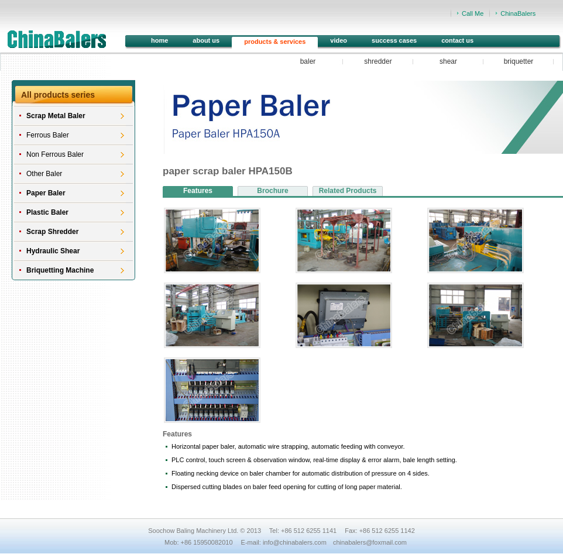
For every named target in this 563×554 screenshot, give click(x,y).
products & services (274, 41)
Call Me (472, 13)
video (338, 40)
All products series (58, 94)
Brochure (272, 191)
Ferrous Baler (47, 135)
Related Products (348, 191)
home (159, 40)
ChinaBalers (517, 13)
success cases (394, 40)
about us (206, 40)
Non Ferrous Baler (55, 154)
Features (197, 191)
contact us (457, 40)
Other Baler (44, 174)
